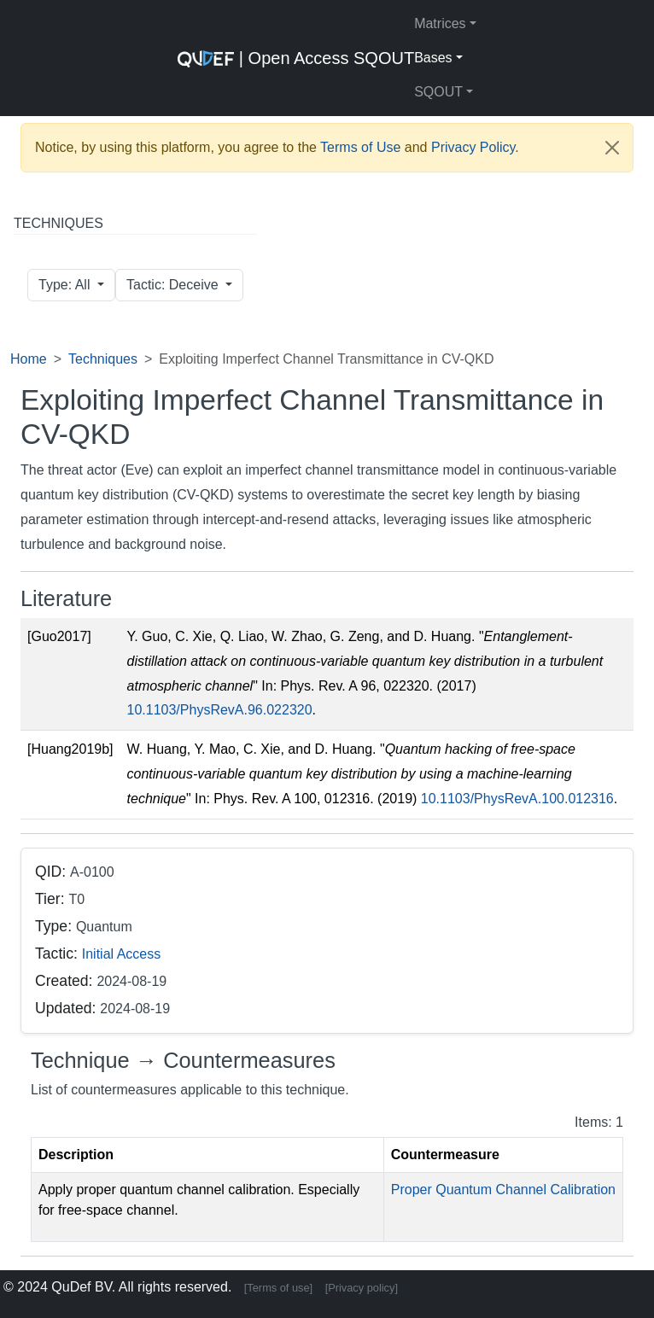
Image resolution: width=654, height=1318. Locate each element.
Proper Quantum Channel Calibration (503, 1189)
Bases (433, 57)
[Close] (612, 148)
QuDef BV (81, 1287)
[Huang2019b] (70, 749)
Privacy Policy (473, 147)
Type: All (66, 284)
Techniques (102, 359)
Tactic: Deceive (174, 284)
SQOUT (438, 92)
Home (28, 359)
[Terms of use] (278, 1287)
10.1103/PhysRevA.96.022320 (219, 710)
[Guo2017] (59, 636)
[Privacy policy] (361, 1287)
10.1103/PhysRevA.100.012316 (517, 798)
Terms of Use (360, 147)
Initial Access (121, 954)
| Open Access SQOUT (296, 58)
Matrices (439, 23)
